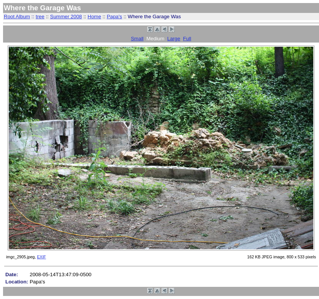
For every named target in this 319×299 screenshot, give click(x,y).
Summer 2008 (66, 16)
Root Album (17, 16)
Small (137, 38)
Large (173, 38)
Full (187, 38)
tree (40, 16)
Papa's (114, 16)
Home (94, 16)
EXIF (41, 257)
